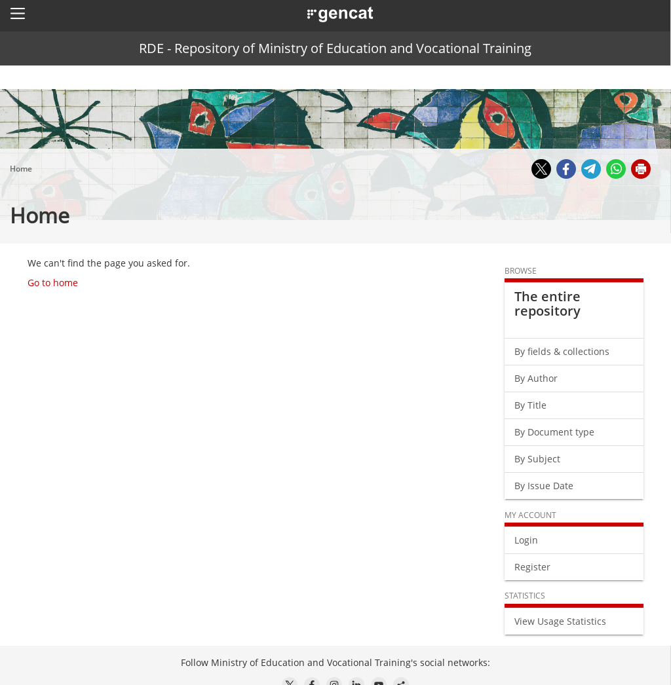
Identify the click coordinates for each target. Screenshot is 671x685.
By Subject (537, 459)
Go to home (53, 282)
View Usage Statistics (560, 621)
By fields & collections (561, 351)
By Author (536, 378)
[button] (18, 13)
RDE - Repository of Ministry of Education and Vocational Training (335, 48)
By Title (530, 405)
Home (21, 168)
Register (532, 567)
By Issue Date (543, 485)
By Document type (554, 432)
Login (526, 540)
